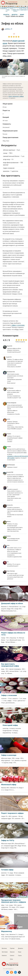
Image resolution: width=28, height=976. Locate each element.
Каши (19, 952)
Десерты (20, 948)
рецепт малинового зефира (16, 96)
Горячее (12, 948)
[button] (26, 2)
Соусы (20, 955)
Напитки (4, 955)
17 (14, 34)
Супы (11, 959)
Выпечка (4, 948)
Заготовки (5, 952)
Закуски (12, 952)
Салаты (12, 955)
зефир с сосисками (17, 325)
